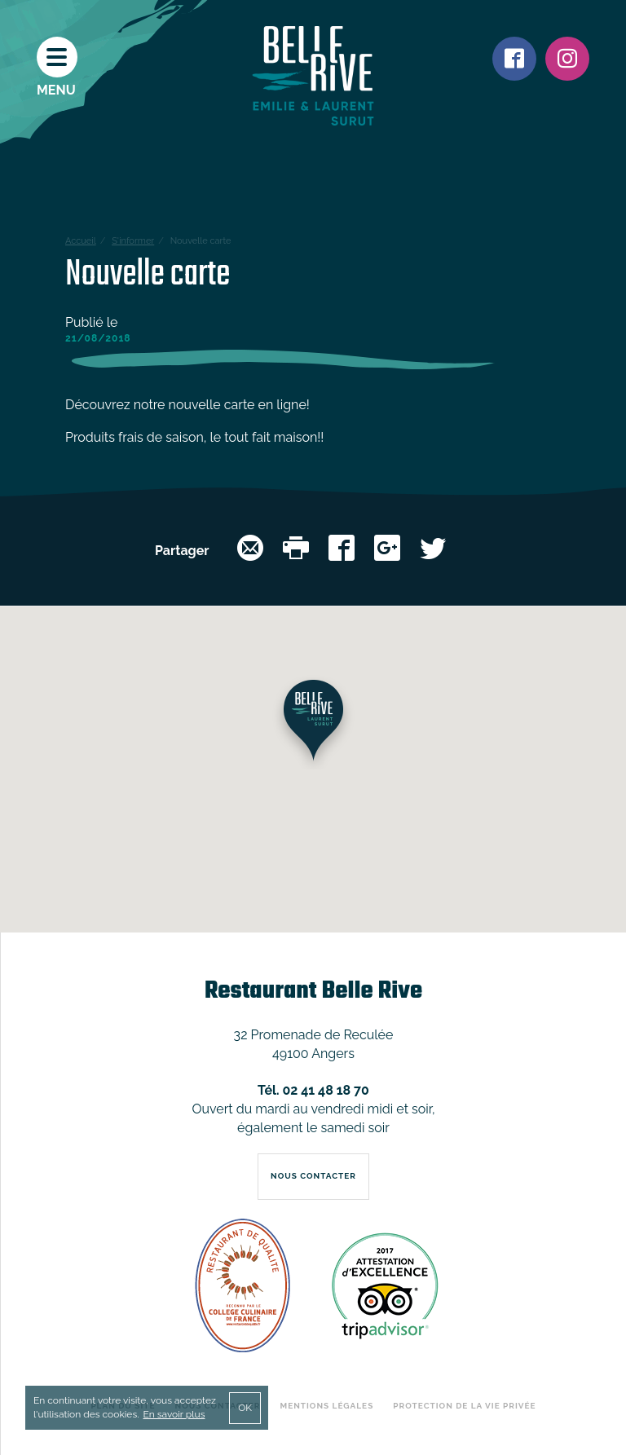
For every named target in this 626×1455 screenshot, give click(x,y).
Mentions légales (327, 1405)
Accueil (80, 241)
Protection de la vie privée (464, 1405)
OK (245, 1407)
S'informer (133, 241)
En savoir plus (174, 1414)
